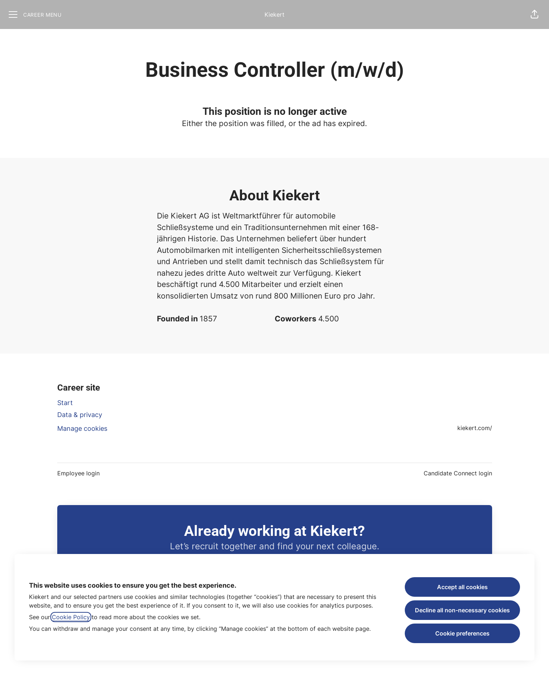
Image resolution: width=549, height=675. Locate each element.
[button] (534, 14)
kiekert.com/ (474, 428)
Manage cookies (82, 428)
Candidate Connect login (458, 473)
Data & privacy (79, 414)
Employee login (78, 473)
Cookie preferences (462, 633)
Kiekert (274, 14)
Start (65, 403)
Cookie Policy (71, 617)
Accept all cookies (462, 587)
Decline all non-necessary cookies (462, 610)
